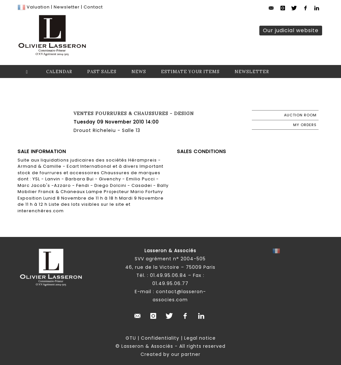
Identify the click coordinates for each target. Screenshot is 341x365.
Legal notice (200, 338)
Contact (93, 7)
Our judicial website (291, 30)
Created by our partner (170, 354)
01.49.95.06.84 (168, 275)
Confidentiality (160, 338)
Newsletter (66, 7)
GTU (131, 338)
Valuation (38, 7)
